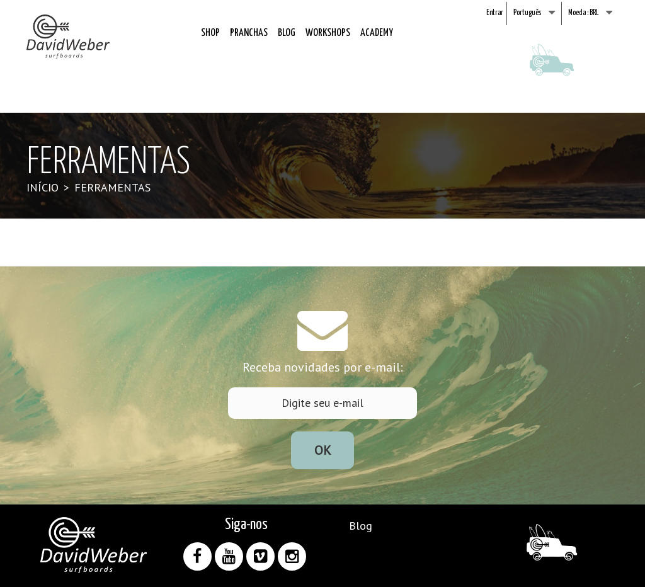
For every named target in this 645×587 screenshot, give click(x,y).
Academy (376, 33)
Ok (322, 450)
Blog (286, 33)
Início (42, 187)
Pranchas (249, 33)
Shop (210, 33)
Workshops (327, 33)
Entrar (494, 13)
